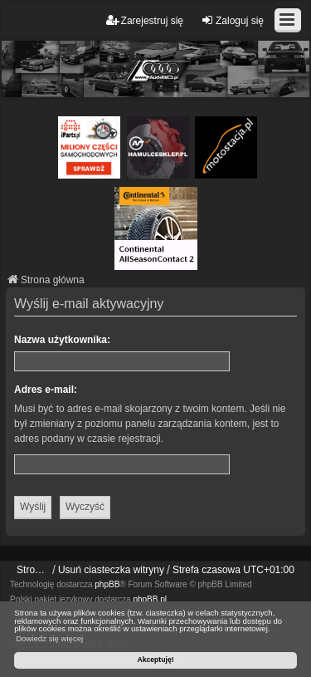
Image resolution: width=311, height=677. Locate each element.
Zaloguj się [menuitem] (232, 20)
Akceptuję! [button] (155, 659)
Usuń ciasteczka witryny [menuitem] (111, 570)
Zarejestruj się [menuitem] (144, 20)
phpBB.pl (150, 599)
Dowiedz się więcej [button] (49, 638)
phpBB (107, 584)
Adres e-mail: (45, 389)
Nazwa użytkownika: (62, 340)
